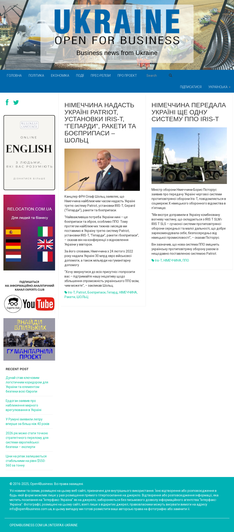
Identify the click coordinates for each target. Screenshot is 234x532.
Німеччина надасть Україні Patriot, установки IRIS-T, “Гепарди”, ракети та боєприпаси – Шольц (100, 123)
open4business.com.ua (28, 525)
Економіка (60, 75)
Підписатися (191, 87)
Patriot (81, 292)
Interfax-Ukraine (63, 525)
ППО (186, 260)
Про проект (127, 75)
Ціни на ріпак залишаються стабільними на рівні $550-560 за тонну (26, 460)
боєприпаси (97, 292)
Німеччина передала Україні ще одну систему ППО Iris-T (189, 112)
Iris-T (71, 292)
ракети (69, 297)
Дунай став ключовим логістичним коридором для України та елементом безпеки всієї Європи (27, 384)
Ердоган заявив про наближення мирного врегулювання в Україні (23, 405)
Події (80, 75)
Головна (14, 75)
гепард (112, 292)
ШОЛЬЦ (82, 297)
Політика (36, 75)
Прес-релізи (101, 75)
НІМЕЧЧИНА (128, 292)
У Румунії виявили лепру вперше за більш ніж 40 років (27, 421)
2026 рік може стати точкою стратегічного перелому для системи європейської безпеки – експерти (27, 440)
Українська (219, 87)
